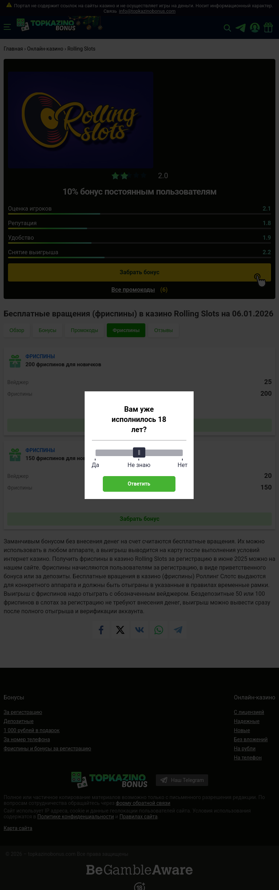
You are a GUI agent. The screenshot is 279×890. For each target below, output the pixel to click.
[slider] (139, 452)
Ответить (139, 484)
